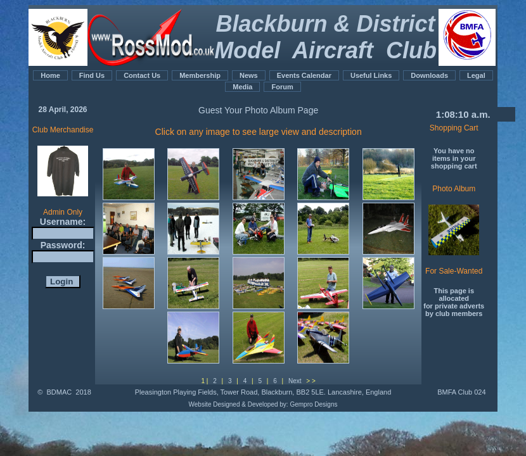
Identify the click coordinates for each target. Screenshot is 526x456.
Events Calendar (304, 75)
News (249, 75)
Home (50, 75)
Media (242, 87)
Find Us (92, 75)
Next (295, 380)
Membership (200, 75)
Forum (282, 87)
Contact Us (142, 75)
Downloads (429, 75)
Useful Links (371, 75)
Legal (476, 75)
